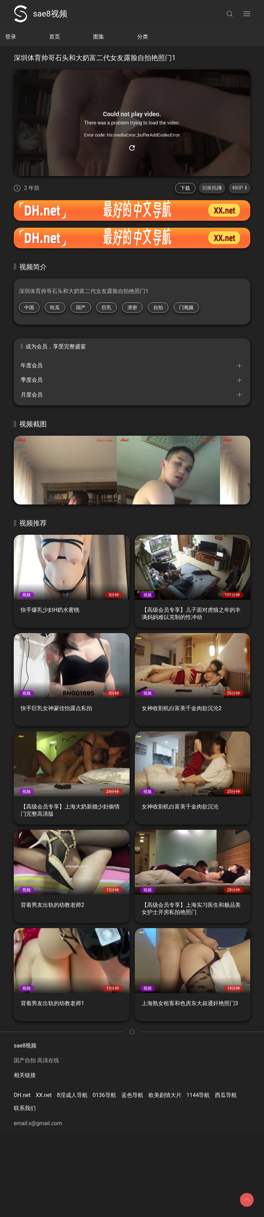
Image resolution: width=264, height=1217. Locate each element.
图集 (98, 36)
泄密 (132, 307)
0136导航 (104, 1095)
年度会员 (32, 365)
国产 (81, 307)
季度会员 (32, 380)
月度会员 (32, 394)
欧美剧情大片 (165, 1095)
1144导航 (198, 1095)
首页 (54, 36)
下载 (185, 188)
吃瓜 (55, 307)
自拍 (158, 307)
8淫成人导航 (72, 1095)
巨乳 (106, 307)
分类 (142, 36)
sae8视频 (40, 14)
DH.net (22, 1095)
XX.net (44, 1095)
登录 (10, 36)
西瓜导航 (226, 1095)
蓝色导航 (132, 1095)
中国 (29, 307)
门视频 (186, 307)
